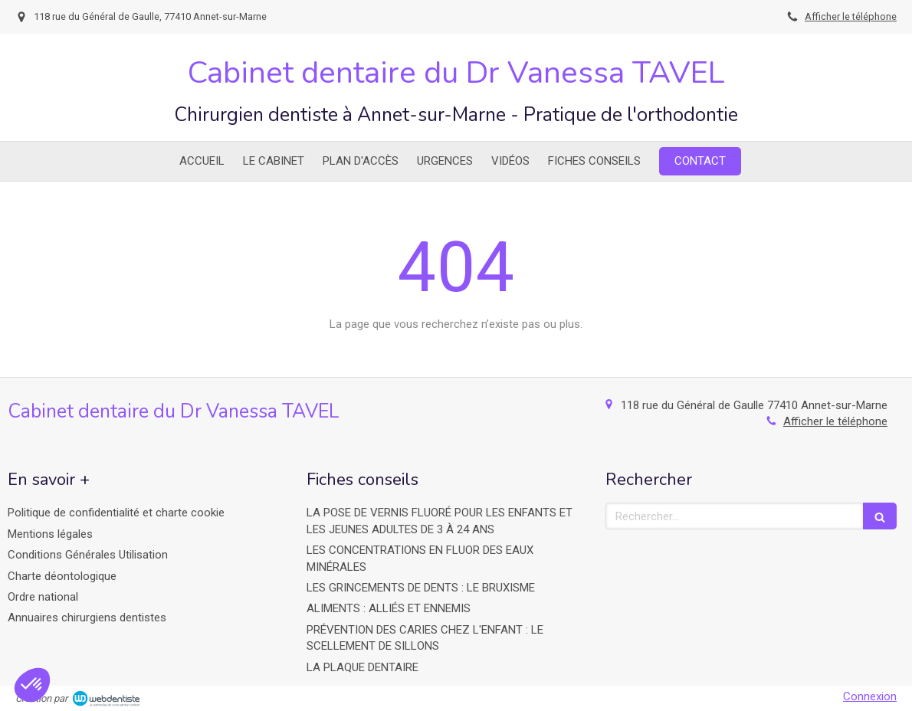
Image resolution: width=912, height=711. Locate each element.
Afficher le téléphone (851, 16)
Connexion (870, 696)
